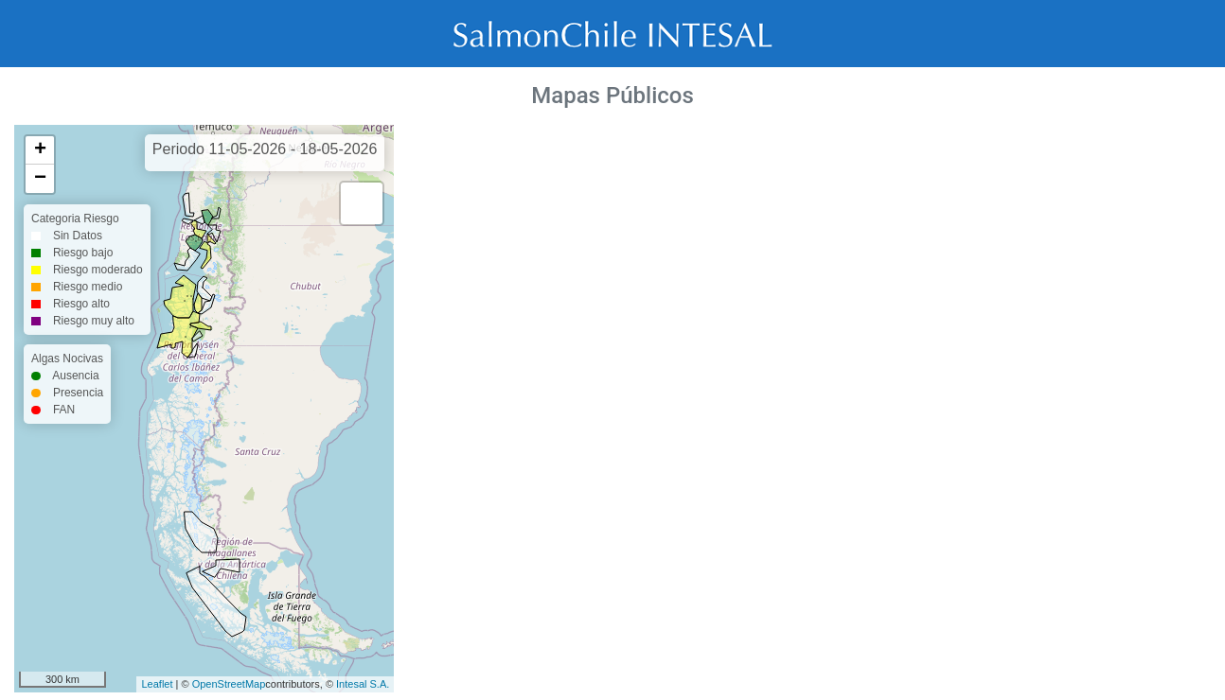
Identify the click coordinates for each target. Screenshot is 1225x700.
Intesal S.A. (362, 684)
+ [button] (40, 150)
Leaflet (156, 684)
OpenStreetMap (229, 684)
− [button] (40, 179)
